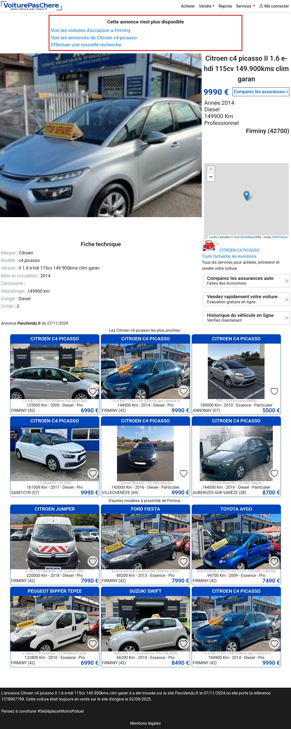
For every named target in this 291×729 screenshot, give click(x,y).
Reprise (225, 6)
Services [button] (244, 6)
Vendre (205, 6)
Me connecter (274, 6)
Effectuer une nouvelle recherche (86, 45)
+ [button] (211, 170)
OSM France (279, 237)
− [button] (211, 177)
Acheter (188, 6)
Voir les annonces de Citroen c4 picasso (94, 38)
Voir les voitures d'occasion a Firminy (90, 30)
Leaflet (213, 237)
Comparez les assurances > (261, 91)
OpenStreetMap (244, 237)
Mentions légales (145, 723)
